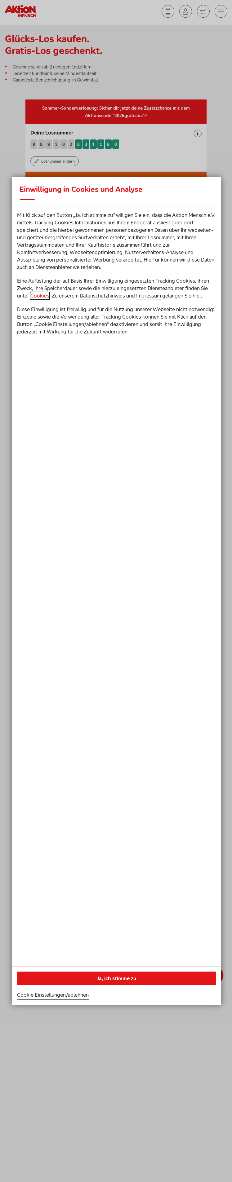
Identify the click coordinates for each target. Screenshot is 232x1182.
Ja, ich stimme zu (116, 978)
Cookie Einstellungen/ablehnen (53, 994)
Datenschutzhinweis (102, 295)
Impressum (148, 295)
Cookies (39, 295)
